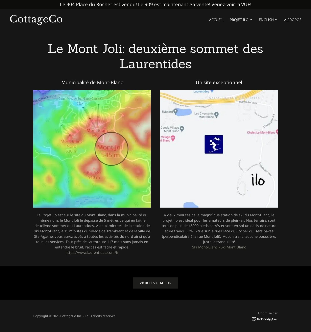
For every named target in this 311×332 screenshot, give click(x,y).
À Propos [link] (292, 19)
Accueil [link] (216, 19)
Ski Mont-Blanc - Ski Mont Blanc (219, 247)
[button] (241, 19)
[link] (81, 21)
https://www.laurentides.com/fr (92, 252)
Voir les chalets (155, 283)
